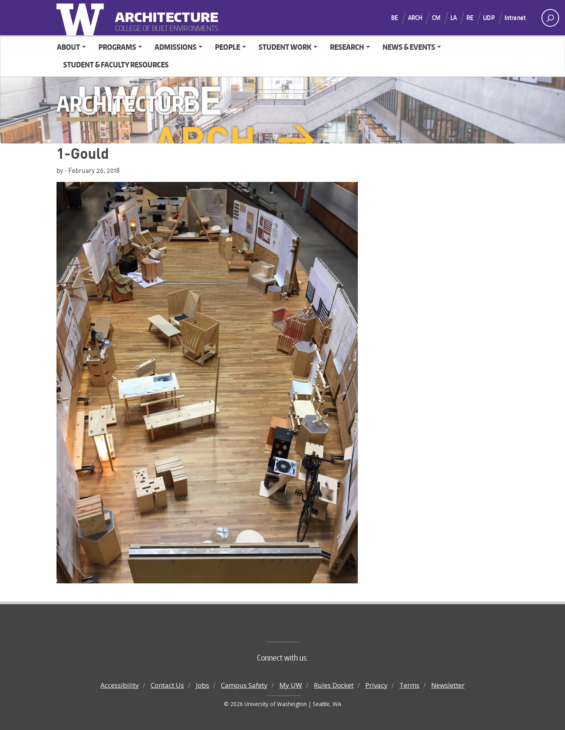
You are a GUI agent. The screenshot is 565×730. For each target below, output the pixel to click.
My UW (290, 685)
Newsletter (448, 685)
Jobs (202, 685)
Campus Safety (244, 685)
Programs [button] (117, 47)
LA (453, 18)
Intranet (515, 18)
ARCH (415, 18)
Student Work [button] (285, 47)
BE (394, 18)
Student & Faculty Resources (116, 64)
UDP (488, 18)
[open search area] (550, 18)
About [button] (68, 47)
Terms (409, 685)
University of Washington (82, 17)
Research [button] (347, 47)
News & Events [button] (409, 47)
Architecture (163, 12)
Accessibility (119, 685)
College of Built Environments (298, 629)
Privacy (376, 685)
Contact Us (167, 685)
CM (436, 18)
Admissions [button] (176, 47)
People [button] (227, 47)
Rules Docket (334, 685)
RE (470, 18)
